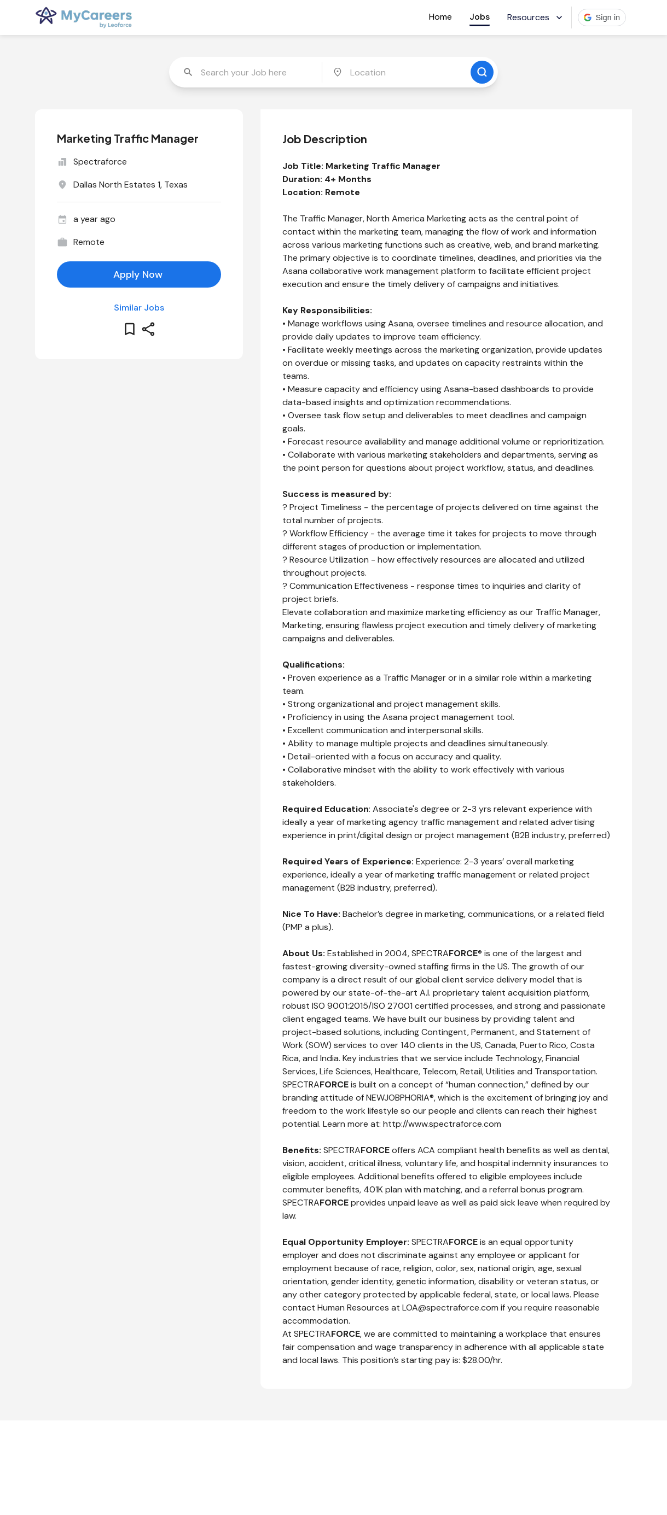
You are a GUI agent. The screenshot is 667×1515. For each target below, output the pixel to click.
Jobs (479, 16)
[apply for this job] (139, 274)
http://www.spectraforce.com (442, 1124)
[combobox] (246, 72)
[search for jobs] (482, 72)
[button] (602, 17)
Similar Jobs (139, 308)
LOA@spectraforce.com (450, 1307)
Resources (536, 17)
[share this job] (148, 329)
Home (440, 16)
